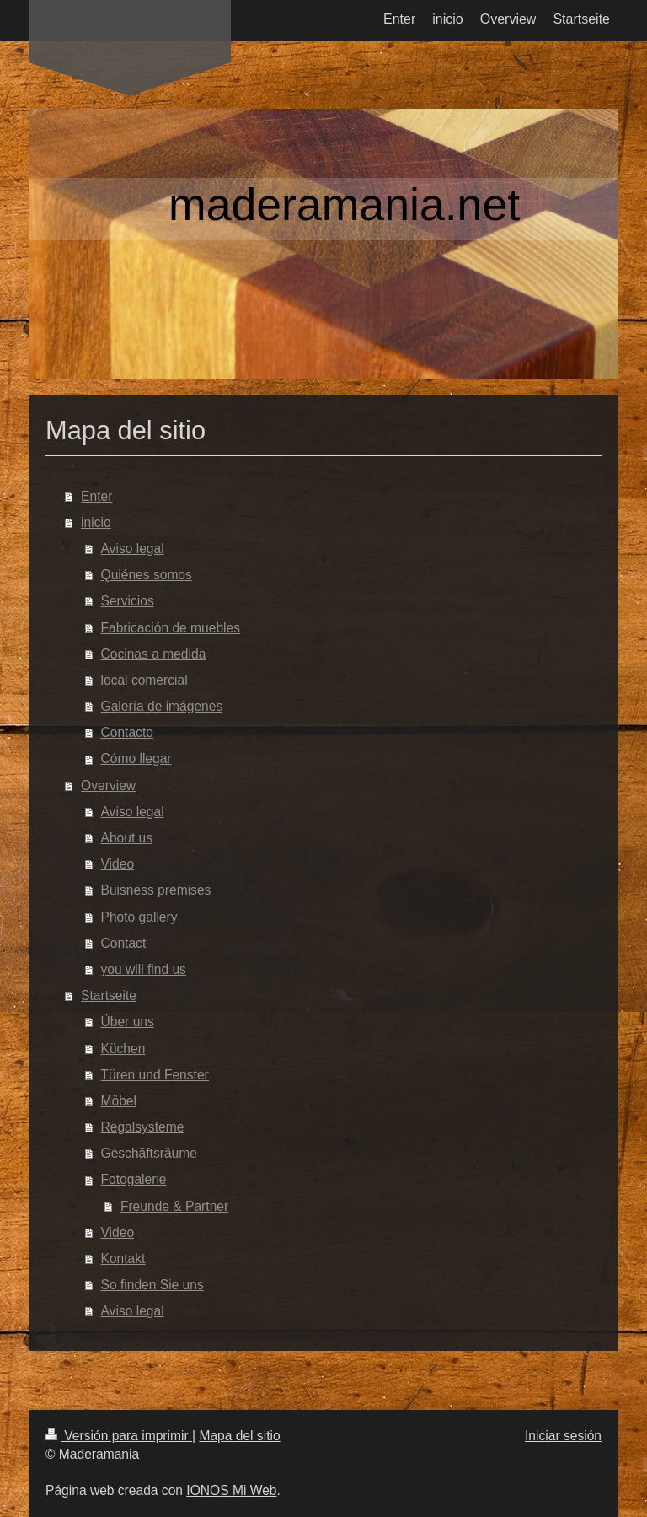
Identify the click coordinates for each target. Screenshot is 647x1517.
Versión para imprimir (118, 1435)
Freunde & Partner (174, 1206)
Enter (96, 496)
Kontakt (123, 1258)
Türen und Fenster (155, 1075)
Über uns (127, 1021)
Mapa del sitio (239, 1435)
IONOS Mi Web (231, 1490)
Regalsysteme (142, 1127)
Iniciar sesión (563, 1435)
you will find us (143, 969)
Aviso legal (132, 548)
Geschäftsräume (149, 1153)
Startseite (108, 995)
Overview (108, 785)
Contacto (127, 732)
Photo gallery (139, 917)
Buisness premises (156, 890)
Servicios (127, 601)
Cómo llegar (136, 758)
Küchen (123, 1048)
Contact (124, 943)
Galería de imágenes (162, 706)
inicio (96, 522)
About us (127, 838)
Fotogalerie (134, 1179)
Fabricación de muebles (171, 628)
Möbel (118, 1101)
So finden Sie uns (152, 1285)
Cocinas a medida (153, 654)
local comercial (144, 680)
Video (118, 864)
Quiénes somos (146, 575)
